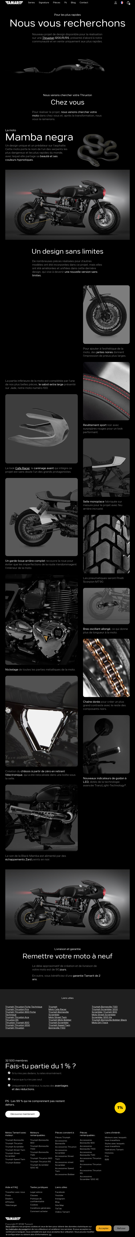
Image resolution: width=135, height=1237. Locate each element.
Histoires (109, 1153)
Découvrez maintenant (23, 1114)
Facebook (60, 1192)
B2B (107, 1160)
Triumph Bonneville (59, 1012)
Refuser (121, 1228)
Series (31, 3)
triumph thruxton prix (17, 1009)
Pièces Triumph (62, 1138)
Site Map (59, 1205)
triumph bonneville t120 (105, 1007)
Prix (107, 1156)
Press (8, 1195)
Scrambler (54, 1015)
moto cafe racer (57, 1009)
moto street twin (58, 1017)
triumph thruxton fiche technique (23, 1007)
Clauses (34, 1195)
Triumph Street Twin (15, 1150)
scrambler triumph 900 (104, 1012)
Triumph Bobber (13, 1163)
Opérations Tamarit (114, 1150)
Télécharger (11, 1205)
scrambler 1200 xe (102, 1017)
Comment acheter (39, 1211)
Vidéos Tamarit (62, 1212)
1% (65, 3)
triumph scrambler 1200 (105, 1009)
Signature (44, 3)
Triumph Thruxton (14, 1028)
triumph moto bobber (60, 1020)
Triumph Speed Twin (15, 1159)
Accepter (104, 1228)
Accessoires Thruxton (65, 1147)
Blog (73, 3)
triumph (53, 1007)
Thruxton (48, 38)
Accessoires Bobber (65, 1175)
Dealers (9, 1199)
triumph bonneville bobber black (109, 1020)
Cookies (34, 1205)
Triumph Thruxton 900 (41, 1158)
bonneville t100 (57, 1028)
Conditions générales (40, 1208)
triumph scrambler (59, 1023)
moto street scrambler (104, 1015)
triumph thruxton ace (17, 1017)
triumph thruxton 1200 (17, 1025)
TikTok (58, 1209)
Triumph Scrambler (14, 1147)
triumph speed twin (59, 1025)
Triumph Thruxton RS (40, 1162)
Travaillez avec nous (15, 1192)
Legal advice (36, 1192)
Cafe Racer (22, 468)
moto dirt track (100, 1023)
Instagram (60, 1199)
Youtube (59, 1195)
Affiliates (9, 1202)
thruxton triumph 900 (17, 1023)
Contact (84, 3)
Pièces (56, 3)
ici (50, 1235)
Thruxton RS (11, 1020)
